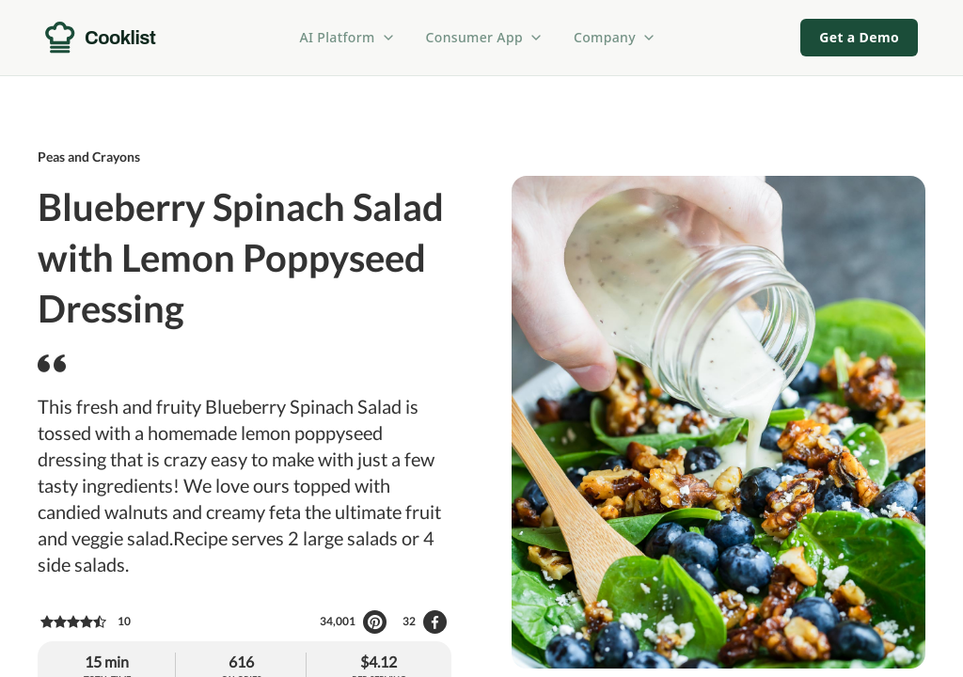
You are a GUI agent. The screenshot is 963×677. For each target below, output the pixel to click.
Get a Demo (859, 37)
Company (615, 37)
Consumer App (485, 37)
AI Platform (348, 37)
